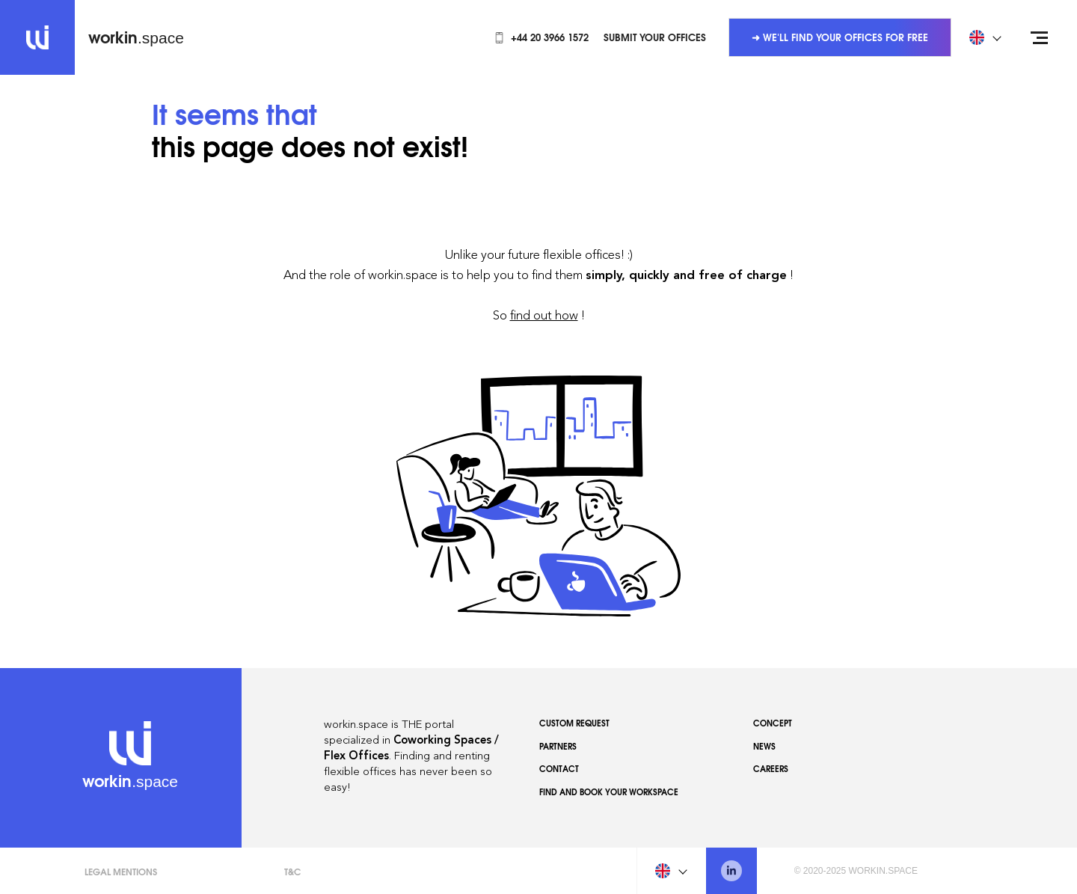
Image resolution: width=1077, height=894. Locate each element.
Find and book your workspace (608, 791)
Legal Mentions (121, 871)
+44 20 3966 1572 (541, 36)
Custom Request (574, 722)
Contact (559, 768)
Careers (770, 768)
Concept (772, 722)
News (764, 746)
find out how (544, 314)
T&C (292, 871)
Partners (558, 746)
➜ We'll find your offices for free (840, 36)
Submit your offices (655, 36)
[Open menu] (1039, 37)
